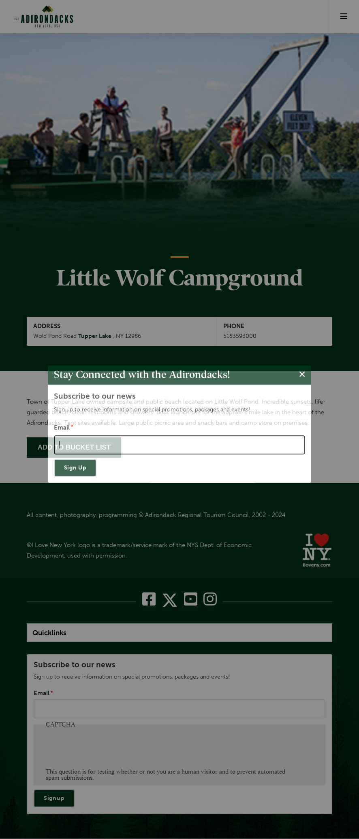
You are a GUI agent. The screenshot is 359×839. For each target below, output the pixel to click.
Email (41, 693)
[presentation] (107, 749)
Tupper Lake (94, 336)
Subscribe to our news (74, 665)
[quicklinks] (179, 632)
